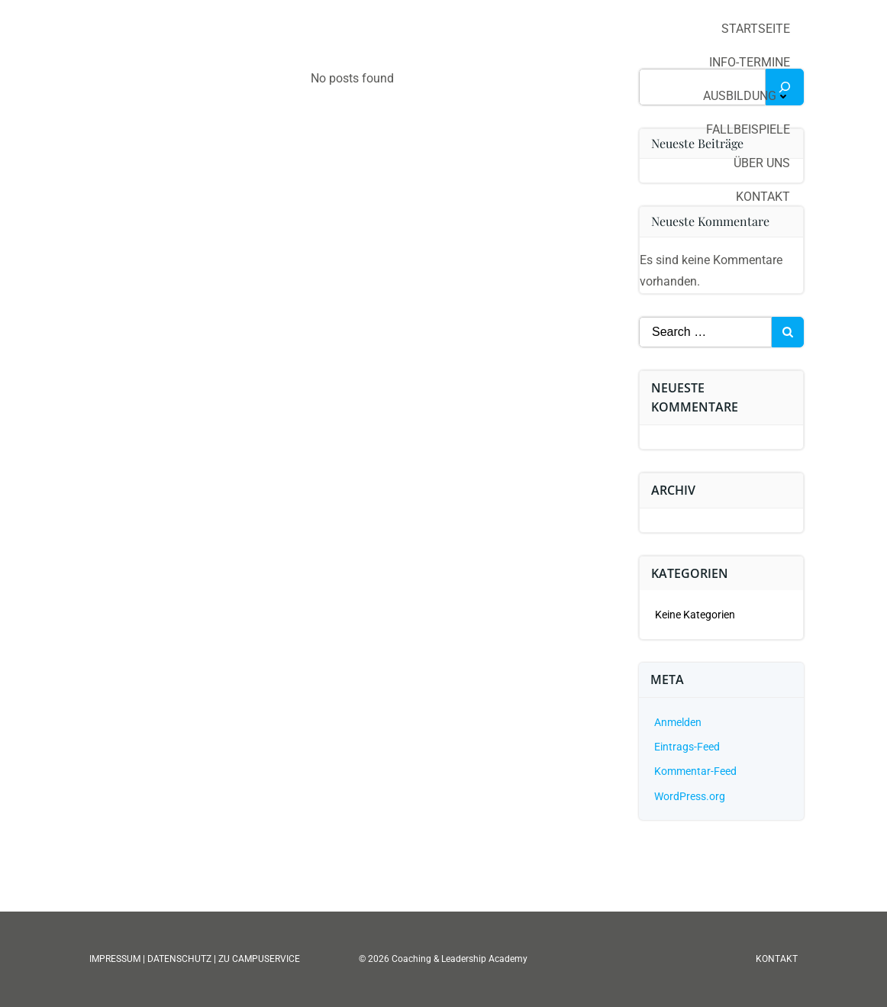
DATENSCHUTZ (179, 959)
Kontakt (763, 196)
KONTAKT (777, 959)
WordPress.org (689, 796)
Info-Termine (749, 62)
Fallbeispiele (748, 129)
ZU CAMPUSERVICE (259, 959)
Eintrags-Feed (687, 747)
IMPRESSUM (116, 959)
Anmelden (678, 722)
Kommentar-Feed (695, 771)
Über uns (762, 163)
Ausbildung (746, 96)
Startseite (755, 28)
